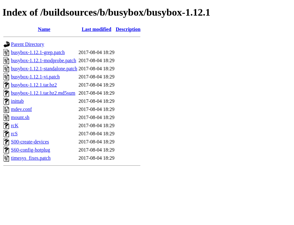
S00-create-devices (30, 141)
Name (44, 29)
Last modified (96, 29)
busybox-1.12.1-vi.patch (35, 76)
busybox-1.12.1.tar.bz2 (34, 85)
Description (128, 29)
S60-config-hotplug (30, 149)
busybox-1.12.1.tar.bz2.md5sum (43, 93)
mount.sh (20, 117)
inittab (17, 101)
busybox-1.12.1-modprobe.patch (43, 60)
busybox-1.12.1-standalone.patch (44, 68)
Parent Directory (27, 44)
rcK (14, 125)
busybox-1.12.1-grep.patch (38, 52)
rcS (14, 133)
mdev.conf (21, 109)
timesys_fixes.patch (31, 158)
